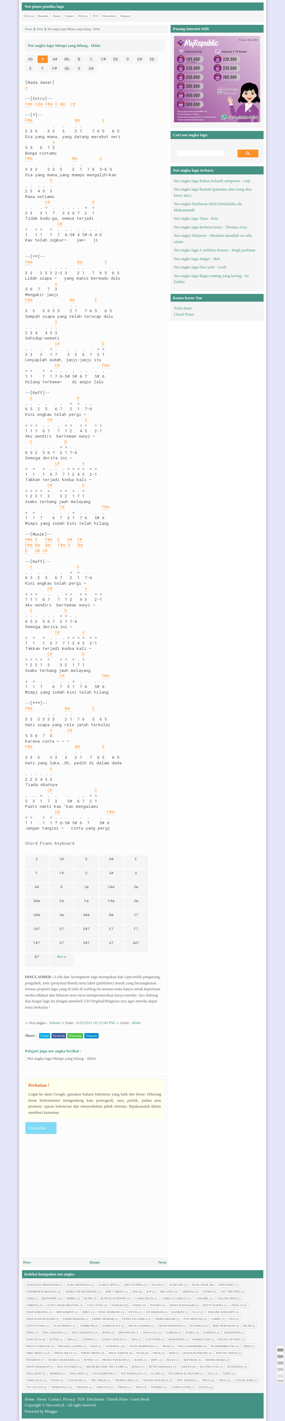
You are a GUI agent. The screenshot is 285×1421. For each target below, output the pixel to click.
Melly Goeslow (38, 1346)
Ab (30, 59)
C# (103, 59)
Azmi (30, 1298)
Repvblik (190, 1359)
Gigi (232, 1318)
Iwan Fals (150, 1332)
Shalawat (34, 1373)
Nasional (112, 1346)
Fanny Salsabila (134, 1318)
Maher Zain (201, 1339)
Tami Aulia (35, 1380)
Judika (190, 1332)
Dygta (133, 1312)
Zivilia (203, 1387)
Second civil (209, 1366)
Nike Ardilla (36, 1353)
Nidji (246, 1346)
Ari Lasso (166, 1291)
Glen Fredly (62, 1325)
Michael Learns (70, 1346)
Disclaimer (109, 16)
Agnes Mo (176, 1284)
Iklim (136, 1022)
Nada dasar (183, 308)
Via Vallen (35, 1387)
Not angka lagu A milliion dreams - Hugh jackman (215, 250)
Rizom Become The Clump (105, 1366)
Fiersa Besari (165, 1318)
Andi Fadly (226, 1284)
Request (125, 16)
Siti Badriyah (102, 1373)
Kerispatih (232, 1332)
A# (54, 59)
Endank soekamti (221, 1312)
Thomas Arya (124, 1380)
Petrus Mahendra (62, 1359)
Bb (67, 59)
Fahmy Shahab (103, 1318)
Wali (139, 1387)
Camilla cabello (174, 1298)
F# (54, 68)
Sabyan (185, 1366)
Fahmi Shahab (73, 1318)
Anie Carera (114, 1291)
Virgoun (102, 1387)
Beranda (43, 16)
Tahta (226, 1373)
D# (139, 59)
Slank (155, 1373)
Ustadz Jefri (244, 1380)
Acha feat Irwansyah (43, 1284)
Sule (211, 1373)
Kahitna (209, 1332)
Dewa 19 (237, 1305)
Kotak (54, 1339)
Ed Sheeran (154, 1312)
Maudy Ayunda (229, 1339)
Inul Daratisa (53, 1332)
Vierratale (59, 1387)
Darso (137, 1305)
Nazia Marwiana (141, 1346)
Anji (135, 1291)
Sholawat (76, 1373)
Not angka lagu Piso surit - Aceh (200, 267)
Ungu (223, 1380)
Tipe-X (206, 1380)
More (61, 956)
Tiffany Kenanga (155, 1380)
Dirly (86, 1312)
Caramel (202, 1298)
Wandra (157, 1387)
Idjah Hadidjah (170, 1325)
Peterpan (34, 1359)
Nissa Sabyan (118, 1353)
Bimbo (71, 1298)
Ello (196, 1312)
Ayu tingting (230, 1291)
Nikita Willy (63, 1353)
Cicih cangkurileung (63, 1305)
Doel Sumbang (110, 1312)
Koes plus (34, 1339)
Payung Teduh (226, 1353)
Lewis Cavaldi (112, 1339)
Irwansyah (126, 1332)
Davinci (156, 1305)
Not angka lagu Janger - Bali (197, 258)
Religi (171, 1359)
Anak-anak (199, 1284)
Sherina (55, 1373)
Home (95, 1262)
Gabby (216, 1318)
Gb (67, 68)
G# (91, 68)
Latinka (88, 1339)
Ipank (106, 1332)
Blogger (51, 1411)
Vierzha (82, 1387)
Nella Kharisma (190, 1346)
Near (166, 1346)
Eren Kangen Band (41, 1318)
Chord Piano (184, 314)
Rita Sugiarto (67, 1366)
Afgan (156, 1284)
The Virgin (98, 1380)
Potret (89, 1359)
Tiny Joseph (185, 1380)
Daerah (117, 1305)
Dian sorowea (37, 1312)
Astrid (208, 1291)
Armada (188, 1291)
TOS (95, 16)
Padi (172, 1353)
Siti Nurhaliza (132, 1373)
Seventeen (235, 1366)
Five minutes (193, 1318)
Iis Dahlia (197, 1325)
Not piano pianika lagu (44, 6)
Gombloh (87, 1325)
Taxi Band (75, 1380)
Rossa (136, 1366)
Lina (134, 1339)
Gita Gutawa (36, 1325)
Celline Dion (226, 1298)
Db (115, 59)
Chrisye (33, 1305)
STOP (280, 1381)
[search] (200, 153)
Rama (139, 1359)
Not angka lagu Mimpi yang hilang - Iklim (61, 1058)
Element (178, 1312)
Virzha (122, 1387)
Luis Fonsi (152, 1339)
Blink (88, 1298)
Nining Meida (90, 1353)
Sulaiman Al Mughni (183, 1373)
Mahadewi (176, 1339)
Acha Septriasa (78, 1284)
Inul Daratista (83, 1332)
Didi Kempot (65, 1312)
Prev (27, 1262)
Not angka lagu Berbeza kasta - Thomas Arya (210, 227)
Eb (152, 59)
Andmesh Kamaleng (42, 1291)
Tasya (55, 1380)
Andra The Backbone (81, 1291)
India (31, 1332)
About (56, 16)
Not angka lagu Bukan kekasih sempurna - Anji (212, 180)
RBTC (154, 1359)
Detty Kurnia (213, 1305)
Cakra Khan (144, 1298)
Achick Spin (106, 1284)
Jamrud (171, 1332)
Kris (70, 1339)
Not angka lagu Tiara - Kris (196, 218)
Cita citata (95, 1305)
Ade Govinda (133, 1284)
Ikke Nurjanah (223, 1325)
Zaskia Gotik (181, 1387)
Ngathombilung (223, 1346)
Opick (157, 1353)
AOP (148, 1291)
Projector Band (114, 1359)
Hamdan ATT (111, 1325)
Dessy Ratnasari (182, 1305)
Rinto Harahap (38, 1366)
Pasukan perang (195, 1353)
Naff (93, 1346)
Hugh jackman (139, 1325)
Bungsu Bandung (113, 1298)
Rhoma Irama (215, 1359)
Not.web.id (55, 1405)
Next (162, 1262)
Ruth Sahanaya (160, 1366)
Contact (69, 16)
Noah (140, 1353)
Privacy (83, 16)
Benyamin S (50, 1298)
